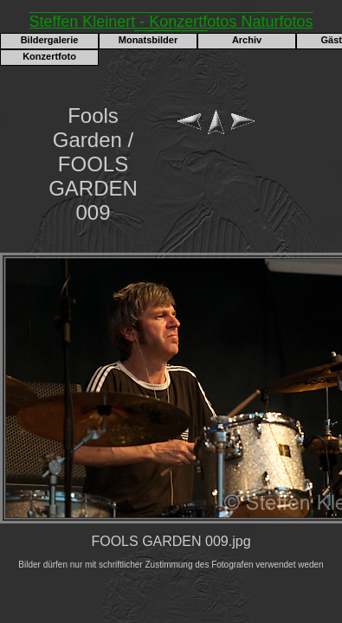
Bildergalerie (50, 40)
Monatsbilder (148, 40)
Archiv (246, 40)
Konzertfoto (49, 56)
